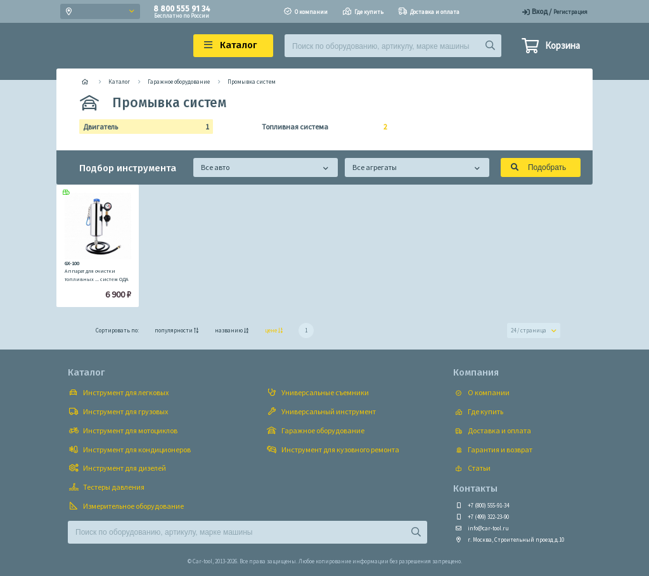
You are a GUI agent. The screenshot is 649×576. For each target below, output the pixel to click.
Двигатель (142, 126)
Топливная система (321, 126)
